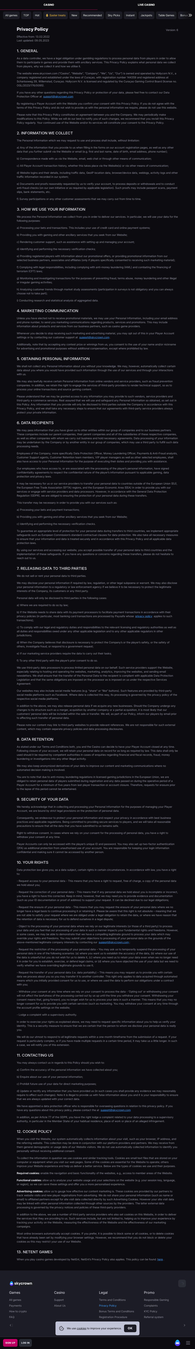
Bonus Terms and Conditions (116, 1311)
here (160, 1259)
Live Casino (146, 4)
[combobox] (182, 1283)
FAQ (11, 1317)
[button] (184, 1325)
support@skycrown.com (58, 96)
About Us (60, 1305)
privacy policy (143, 616)
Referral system (153, 1317)
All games (15, 1299)
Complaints (151, 1305)
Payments (15, 1305)
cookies (81, 1328)
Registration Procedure (113, 1317)
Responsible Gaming (156, 1299)
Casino (49, 4)
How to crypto (18, 1311)
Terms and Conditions (112, 1299)
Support (59, 1299)
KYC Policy (150, 1311)
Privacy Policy (108, 1305)
